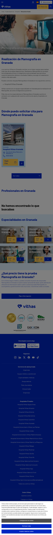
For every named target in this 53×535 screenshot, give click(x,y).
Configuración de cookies (26, 520)
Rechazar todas (26, 526)
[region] (26, 518)
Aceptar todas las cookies (26, 531)
